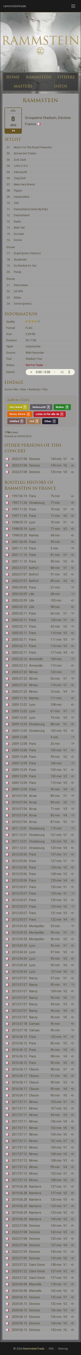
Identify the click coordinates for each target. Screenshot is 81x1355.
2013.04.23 (19, 926)
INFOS (60, 86)
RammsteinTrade (33, 1348)
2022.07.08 (19, 459)
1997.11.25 (19, 509)
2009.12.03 (19, 724)
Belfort (34, 568)
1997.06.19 (19, 496)
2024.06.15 (19, 1297)
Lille (31, 594)
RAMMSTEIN (38, 77)
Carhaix (34, 1023)
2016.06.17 (19, 1069)
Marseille (35, 1284)
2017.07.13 (19, 1173)
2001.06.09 (19, 542)
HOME (13, 77)
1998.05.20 (19, 535)
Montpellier (36, 926)
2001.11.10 (19, 548)
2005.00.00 (19, 587)
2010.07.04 (19, 796)
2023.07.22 (19, 1264)
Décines (34, 459)
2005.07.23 (19, 672)
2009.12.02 (19, 704)
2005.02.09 (19, 594)
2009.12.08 (19, 737)
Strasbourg (36, 502)
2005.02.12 (19, 659)
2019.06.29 (19, 1206)
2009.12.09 (19, 763)
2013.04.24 (19, 945)
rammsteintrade (14, 6)
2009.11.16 (19, 698)
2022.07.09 (19, 1251)
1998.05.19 (19, 522)
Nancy (33, 978)
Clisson (34, 1069)
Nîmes (33, 672)
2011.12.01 (19, 828)
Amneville (36, 659)
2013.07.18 (19, 1023)
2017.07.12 (19, 1147)
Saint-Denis (37, 1264)
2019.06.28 (19, 1186)
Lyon (32, 522)
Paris (32, 496)
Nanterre (35, 1186)
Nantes (34, 535)
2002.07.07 (19, 568)
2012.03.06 (19, 854)
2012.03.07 (19, 887)
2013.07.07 (19, 978)
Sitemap (63, 1348)
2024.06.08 (19, 1284)
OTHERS (66, 77)
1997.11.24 (19, 502)
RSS (51, 1348)
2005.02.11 (19, 613)
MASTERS (23, 86)
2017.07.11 (19, 1102)
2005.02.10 (19, 607)
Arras (33, 796)
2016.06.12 (19, 1037)
